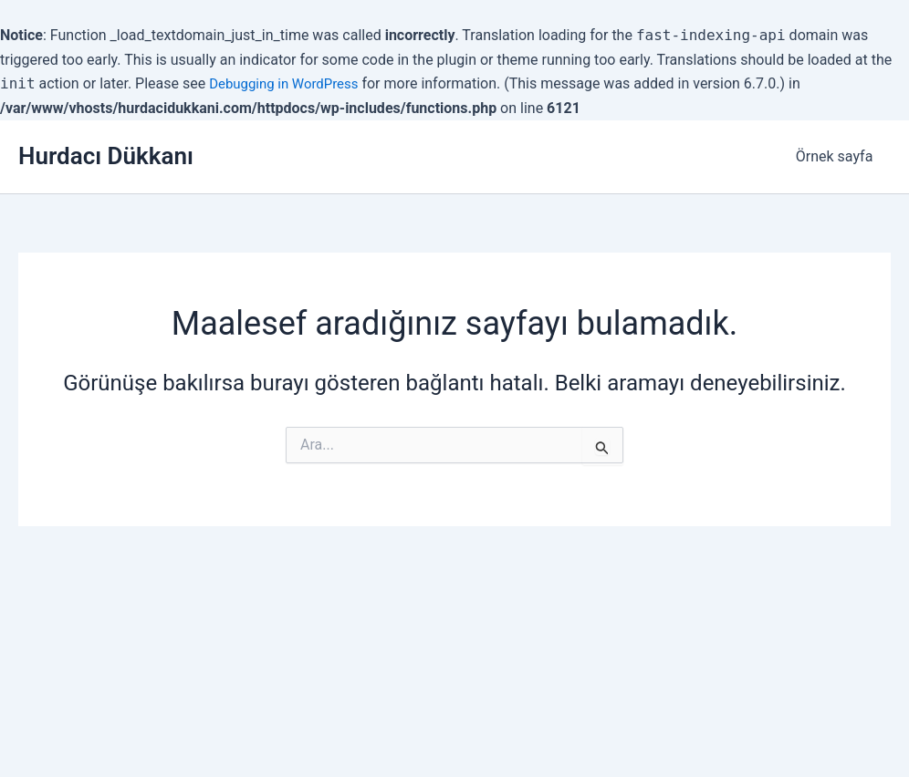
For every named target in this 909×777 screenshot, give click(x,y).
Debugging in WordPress (289, 83)
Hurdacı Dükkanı (105, 156)
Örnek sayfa (837, 156)
